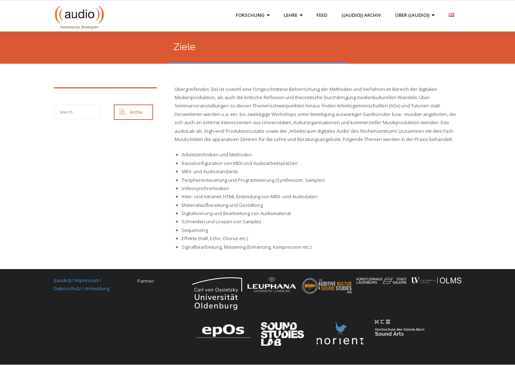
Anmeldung (97, 289)
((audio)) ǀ (64, 280)
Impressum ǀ (88, 280)
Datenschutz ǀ (69, 289)
